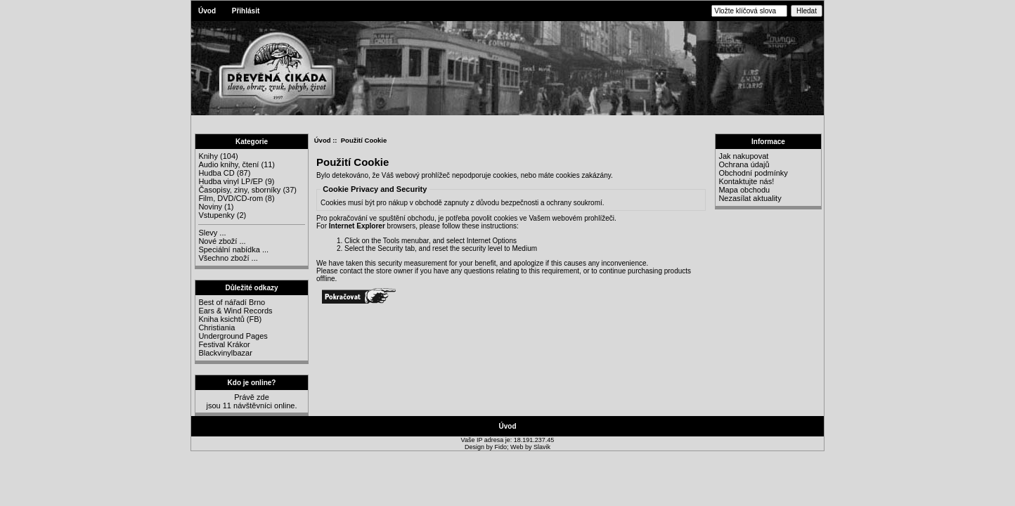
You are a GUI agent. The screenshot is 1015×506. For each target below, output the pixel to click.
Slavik (542, 446)
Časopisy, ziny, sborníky (239, 190)
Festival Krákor (224, 344)
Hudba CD (216, 173)
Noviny (210, 206)
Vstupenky (216, 215)
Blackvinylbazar (225, 353)
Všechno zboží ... (227, 258)
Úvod (207, 11)
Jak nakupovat (743, 156)
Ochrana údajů (743, 164)
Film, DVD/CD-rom (230, 198)
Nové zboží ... (221, 241)
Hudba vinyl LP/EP (230, 181)
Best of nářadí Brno (231, 302)
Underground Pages (232, 336)
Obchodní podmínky (752, 173)
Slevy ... (212, 232)
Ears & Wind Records (235, 310)
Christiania (216, 327)
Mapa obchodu (744, 190)
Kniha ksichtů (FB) (229, 319)
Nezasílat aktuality (749, 198)
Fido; (503, 446)
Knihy (208, 156)
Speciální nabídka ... (233, 249)
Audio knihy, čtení (228, 164)
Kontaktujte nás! (746, 181)
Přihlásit (245, 11)
